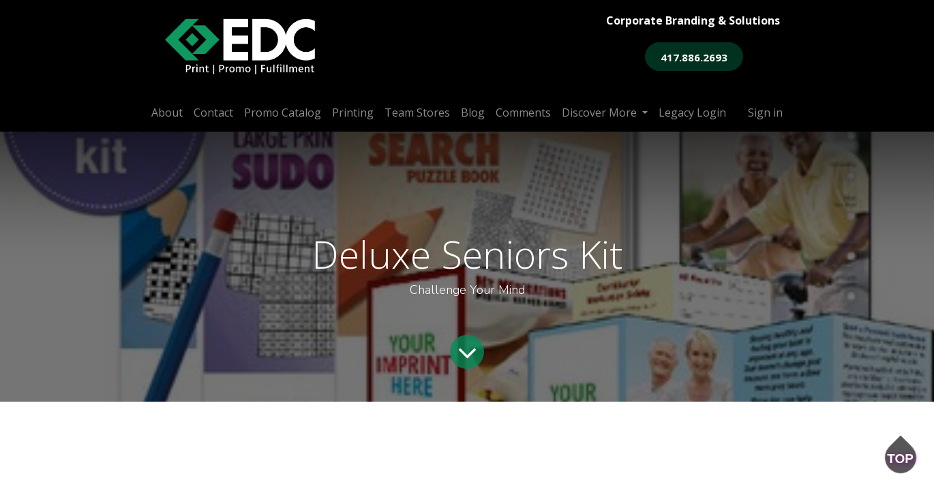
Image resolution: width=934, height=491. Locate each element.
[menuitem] (167, 112)
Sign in (765, 112)
